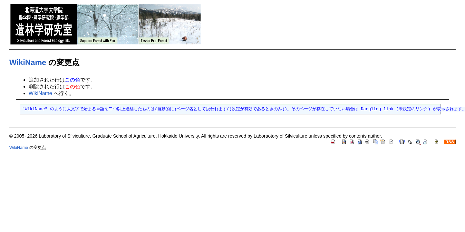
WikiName (27, 62)
